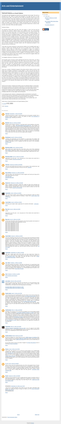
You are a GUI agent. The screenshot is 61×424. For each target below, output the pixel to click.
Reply (6, 119)
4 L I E (6, 363)
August (46, 16)
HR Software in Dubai (18, 316)
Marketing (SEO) (8, 147)
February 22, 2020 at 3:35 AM (17, 182)
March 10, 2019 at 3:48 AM (15, 122)
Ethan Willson (8, 172)
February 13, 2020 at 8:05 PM (18, 172)
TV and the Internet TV (49, 24)
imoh (6, 274)
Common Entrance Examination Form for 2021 (15, 328)
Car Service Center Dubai (30, 296)
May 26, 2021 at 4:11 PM (17, 335)
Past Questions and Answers (11, 275)
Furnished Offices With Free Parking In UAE (14, 286)
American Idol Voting (9, 177)
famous (7, 349)
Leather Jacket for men (10, 356)
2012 (45, 14)
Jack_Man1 (7, 262)
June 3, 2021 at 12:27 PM (14, 349)
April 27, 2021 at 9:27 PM (16, 293)
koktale (9, 150)
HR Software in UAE (11, 320)
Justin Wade (8, 202)
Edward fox (7, 182)
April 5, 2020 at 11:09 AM (16, 193)
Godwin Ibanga (8, 335)
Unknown (7, 113)
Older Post (37, 414)
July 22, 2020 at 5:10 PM (15, 209)
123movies (36, 203)
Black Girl (7, 209)
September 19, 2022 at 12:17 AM (18, 386)
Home (18, 414)
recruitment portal (11, 256)
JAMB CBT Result (23, 338)
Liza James (7, 281)
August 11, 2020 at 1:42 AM (16, 236)
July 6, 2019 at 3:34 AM (17, 147)
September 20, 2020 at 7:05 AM (17, 252)
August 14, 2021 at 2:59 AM (14, 375)
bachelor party (8, 142)
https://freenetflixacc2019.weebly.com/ (23, 125)
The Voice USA (8, 176)
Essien (6, 375)
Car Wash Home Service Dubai (29, 301)
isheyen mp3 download (17, 187)
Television (6, 106)
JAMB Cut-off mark (20, 339)
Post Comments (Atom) (12, 417)
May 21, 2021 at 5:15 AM (16, 326)
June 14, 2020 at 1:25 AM (16, 202)
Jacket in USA (10, 352)
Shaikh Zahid (8, 293)
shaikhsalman (8, 309)
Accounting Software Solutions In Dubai (25, 312)
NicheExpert (8, 137)
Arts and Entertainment (12, 6)
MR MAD (7, 122)
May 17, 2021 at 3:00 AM (17, 309)
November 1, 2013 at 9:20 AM (16, 113)
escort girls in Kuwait (19, 268)
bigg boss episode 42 (17, 159)
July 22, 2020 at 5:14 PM (15, 219)
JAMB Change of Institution (31, 337)
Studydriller (7, 193)
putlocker (30, 167)
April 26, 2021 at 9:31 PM (16, 281)
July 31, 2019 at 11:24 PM (18, 156)
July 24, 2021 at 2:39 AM (13, 363)
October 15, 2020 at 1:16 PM (14, 274)
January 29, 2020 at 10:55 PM (16, 164)
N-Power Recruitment (31, 342)
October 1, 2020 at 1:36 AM (16, 262)
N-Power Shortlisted (13, 343)
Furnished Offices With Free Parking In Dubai (14, 288)
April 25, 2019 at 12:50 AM (16, 137)
